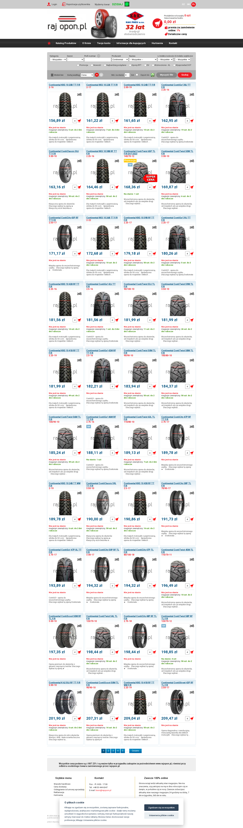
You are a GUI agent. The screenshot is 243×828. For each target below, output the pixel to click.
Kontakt (173, 43)
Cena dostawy (60, 787)
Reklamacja (59, 792)
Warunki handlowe (62, 784)
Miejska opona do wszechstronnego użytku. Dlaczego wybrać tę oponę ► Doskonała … (64, 268)
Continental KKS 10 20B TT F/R (64, 85)
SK (188, 4)
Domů (50, 43)
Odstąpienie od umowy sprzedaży (69, 789)
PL (193, 4)
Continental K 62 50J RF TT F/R (64, 682)
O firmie (86, 43)
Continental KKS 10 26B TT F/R (102, 217)
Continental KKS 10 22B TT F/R (102, 85)
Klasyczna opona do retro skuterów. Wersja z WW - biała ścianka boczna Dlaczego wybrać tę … (65, 737)
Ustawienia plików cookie (161, 815)
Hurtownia (157, 43)
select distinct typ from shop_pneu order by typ (75, 59)
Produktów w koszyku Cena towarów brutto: (177, 16)
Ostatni (135, 751)
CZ (183, 4)
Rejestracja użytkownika (78, 4)
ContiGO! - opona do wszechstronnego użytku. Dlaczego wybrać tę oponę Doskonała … (177, 140)
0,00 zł (170, 22)
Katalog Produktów (66, 43)
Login (54, 4)
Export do (145, 75)
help (98, 55)
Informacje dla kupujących (131, 43)
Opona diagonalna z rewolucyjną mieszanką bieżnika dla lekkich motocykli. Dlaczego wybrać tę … (175, 733)
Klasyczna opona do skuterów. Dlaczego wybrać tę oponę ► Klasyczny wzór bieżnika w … (62, 206)
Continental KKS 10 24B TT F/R (139, 85)
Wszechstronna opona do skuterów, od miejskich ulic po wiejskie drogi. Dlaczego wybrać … (139, 201)
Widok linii (58, 75)
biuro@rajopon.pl (103, 790)
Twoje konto (103, 43)
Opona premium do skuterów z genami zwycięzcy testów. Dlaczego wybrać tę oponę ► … (64, 666)
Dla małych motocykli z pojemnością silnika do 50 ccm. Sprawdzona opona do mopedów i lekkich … (64, 139)
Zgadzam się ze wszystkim (161, 807)
